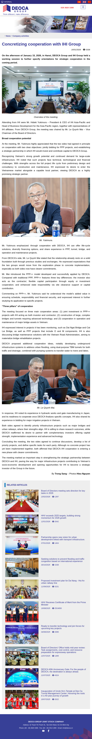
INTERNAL (6, 2)
